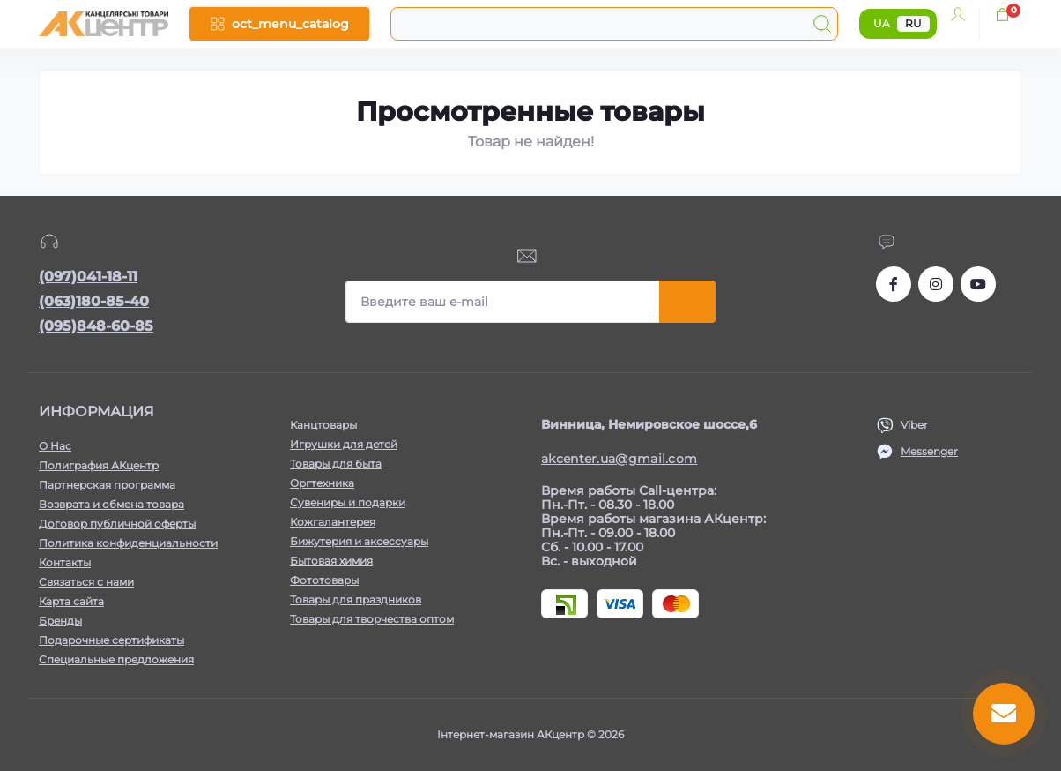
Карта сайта (71, 601)
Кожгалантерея (332, 521)
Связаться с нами (86, 581)
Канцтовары (323, 424)
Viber (914, 424)
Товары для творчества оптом (372, 618)
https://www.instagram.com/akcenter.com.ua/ (936, 284)
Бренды (60, 620)
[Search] (822, 24)
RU (913, 23)
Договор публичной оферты (117, 523)
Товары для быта (336, 463)
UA (881, 23)
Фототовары (324, 580)
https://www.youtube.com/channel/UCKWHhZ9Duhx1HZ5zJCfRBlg (978, 284)
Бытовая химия (331, 560)
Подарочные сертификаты (111, 640)
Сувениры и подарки (347, 502)
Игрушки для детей (343, 444)
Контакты (65, 562)
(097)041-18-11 (88, 276)
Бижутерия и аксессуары (359, 541)
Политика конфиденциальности (128, 543)
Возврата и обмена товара (111, 504)
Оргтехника (322, 483)
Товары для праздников (355, 599)
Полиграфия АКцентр (99, 465)
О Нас (55, 446)
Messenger (929, 451)
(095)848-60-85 (96, 326)
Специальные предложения (116, 659)
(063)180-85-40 (94, 301)
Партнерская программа (107, 484)
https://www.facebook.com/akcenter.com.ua (893, 284)
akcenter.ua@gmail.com (619, 459)
